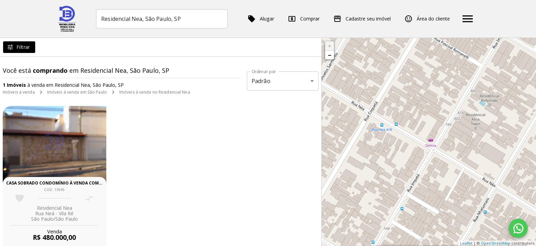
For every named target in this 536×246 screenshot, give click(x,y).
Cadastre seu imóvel (362, 19)
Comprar (304, 19)
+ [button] (330, 46)
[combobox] (162, 18)
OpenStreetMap (495, 243)
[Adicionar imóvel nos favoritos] (20, 198)
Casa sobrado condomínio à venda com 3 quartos (65, 183)
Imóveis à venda (19, 92)
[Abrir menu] (468, 19)
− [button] (329, 55)
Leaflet (466, 243)
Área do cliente (427, 19)
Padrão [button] (261, 81)
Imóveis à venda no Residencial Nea (154, 92)
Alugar (260, 19)
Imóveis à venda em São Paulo (77, 92)
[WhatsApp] (518, 228)
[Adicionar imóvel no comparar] (89, 198)
